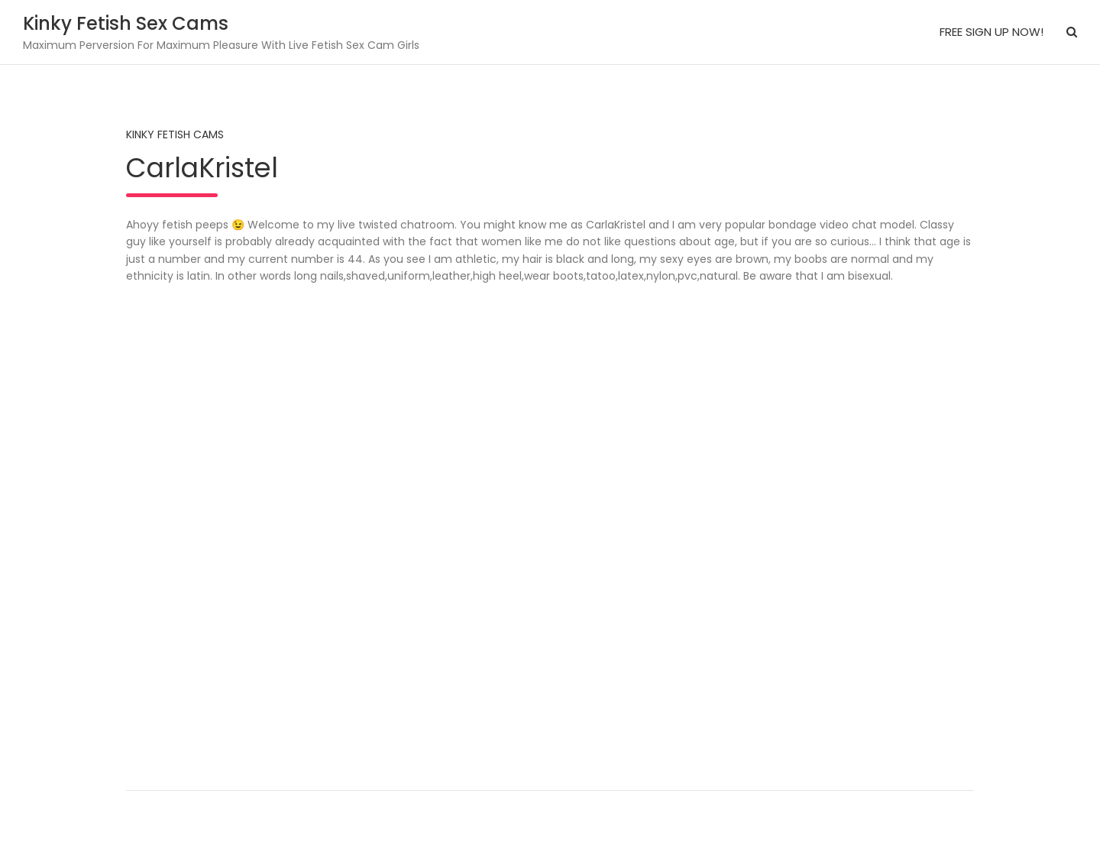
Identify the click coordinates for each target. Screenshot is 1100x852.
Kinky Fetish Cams (175, 134)
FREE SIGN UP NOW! (991, 32)
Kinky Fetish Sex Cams (125, 23)
